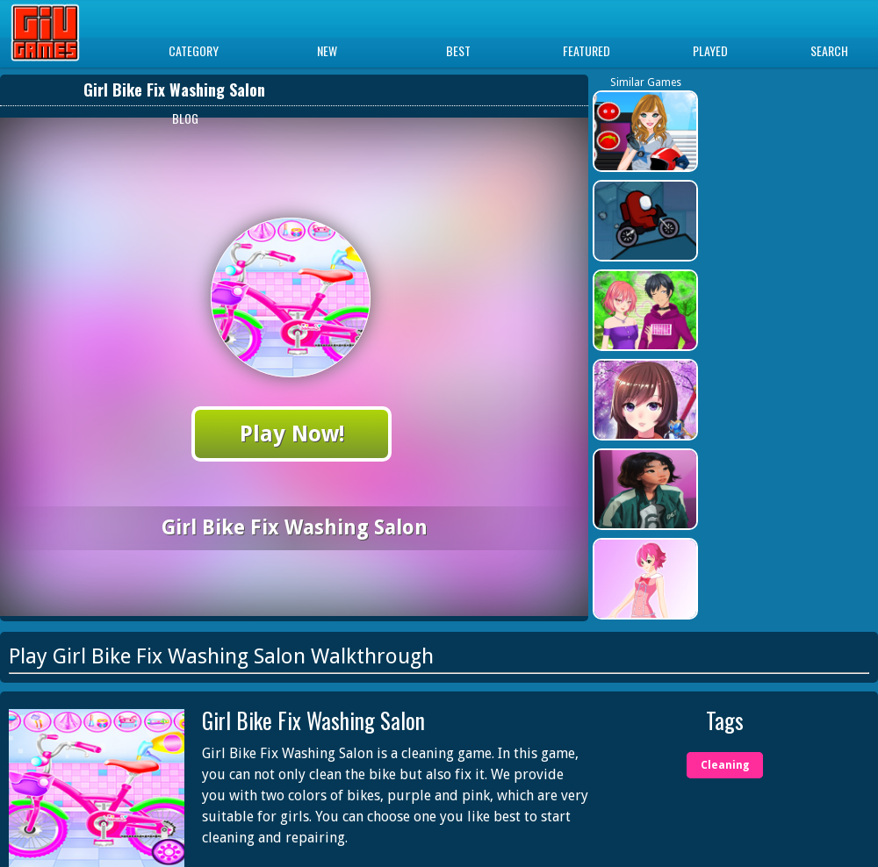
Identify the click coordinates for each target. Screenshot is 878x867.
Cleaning (725, 765)
